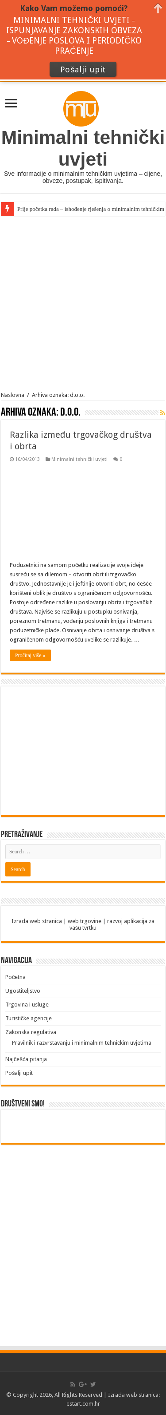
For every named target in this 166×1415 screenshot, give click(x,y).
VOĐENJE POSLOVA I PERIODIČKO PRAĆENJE (77, 46)
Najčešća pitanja (26, 1059)
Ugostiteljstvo (22, 990)
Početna (15, 977)
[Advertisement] (83, 304)
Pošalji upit (19, 1073)
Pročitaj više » (30, 655)
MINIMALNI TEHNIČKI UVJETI (71, 20)
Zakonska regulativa (30, 1032)
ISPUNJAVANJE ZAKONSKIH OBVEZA (74, 30)
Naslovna (12, 395)
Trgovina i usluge (27, 1004)
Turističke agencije (28, 1018)
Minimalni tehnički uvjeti (79, 459)
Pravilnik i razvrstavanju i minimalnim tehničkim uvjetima (82, 1042)
